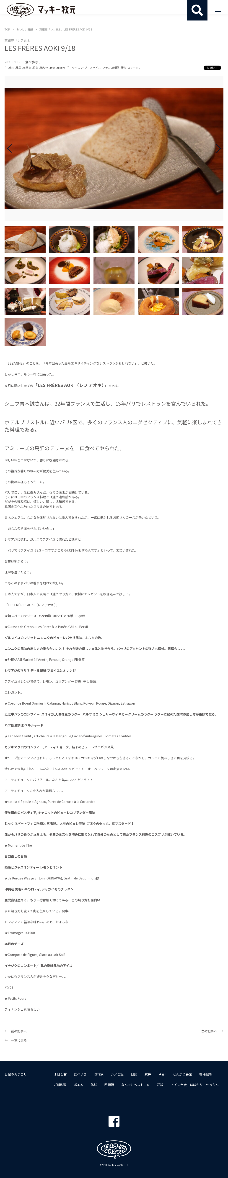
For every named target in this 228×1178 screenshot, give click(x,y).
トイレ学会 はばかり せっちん (195, 1084)
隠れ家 (99, 1074)
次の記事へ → (212, 1031)
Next (216, 148)
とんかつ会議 (182, 1074)
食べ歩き (31, 62)
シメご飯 (117, 1074)
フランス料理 (110, 67)
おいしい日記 (24, 29)
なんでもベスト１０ (135, 1084)
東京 (11, 67)
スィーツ (132, 67)
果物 (123, 67)
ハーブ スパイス (90, 67)
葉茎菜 (27, 67)
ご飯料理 (60, 1084)
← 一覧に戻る (16, 1040)
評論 (160, 1084)
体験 (94, 1084)
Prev (11, 148)
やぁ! (162, 1074)
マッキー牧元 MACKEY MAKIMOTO (41, 10)
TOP (7, 29)
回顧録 (109, 1084)
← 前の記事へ (16, 1031)
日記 (134, 1074)
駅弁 (148, 1074)
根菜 (35, 67)
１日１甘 (60, 1074)
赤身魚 (61, 67)
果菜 (18, 67)
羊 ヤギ (72, 67)
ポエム (78, 1084)
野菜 (52, 67)
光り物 (44, 67)
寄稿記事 (205, 1074)
